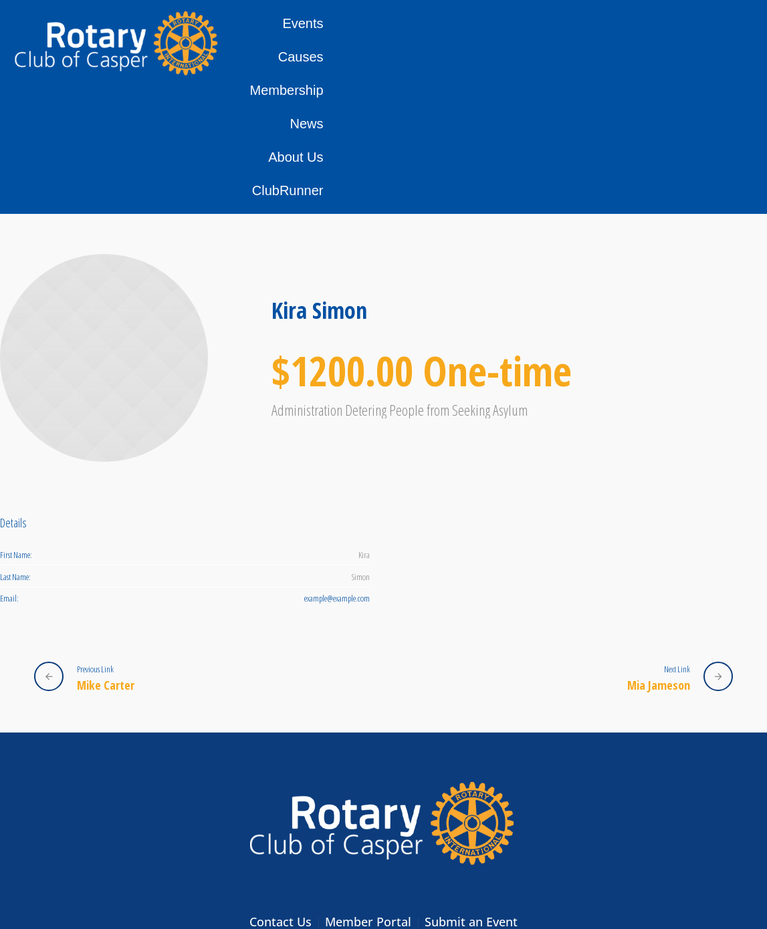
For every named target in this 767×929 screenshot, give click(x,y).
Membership (491, 42)
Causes (412, 42)
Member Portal (368, 793)
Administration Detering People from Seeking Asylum (399, 281)
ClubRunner (712, 42)
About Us (628, 42)
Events (348, 42)
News (564, 42)
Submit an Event (471, 793)
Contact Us (280, 793)
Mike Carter (105, 556)
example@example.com (337, 470)
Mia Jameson (658, 556)
